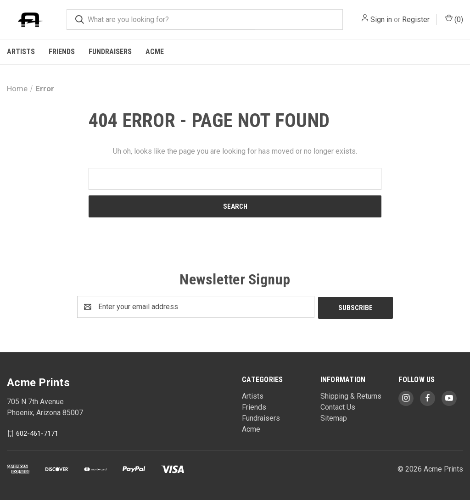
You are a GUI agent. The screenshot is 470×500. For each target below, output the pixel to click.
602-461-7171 (37, 432)
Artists (21, 51)
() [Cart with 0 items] (454, 19)
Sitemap (333, 417)
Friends (62, 51)
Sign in (381, 19)
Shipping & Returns (350, 395)
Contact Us (337, 406)
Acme (154, 51)
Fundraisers (110, 51)
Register (416, 19)
